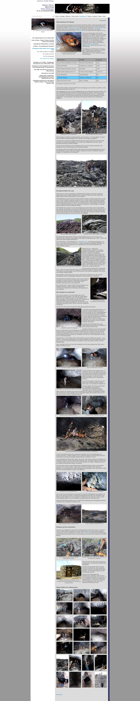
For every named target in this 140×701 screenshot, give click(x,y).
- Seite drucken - (103, 20)
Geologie (62, 16)
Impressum (40, 1)
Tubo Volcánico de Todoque (47, 58)
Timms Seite (74, 16)
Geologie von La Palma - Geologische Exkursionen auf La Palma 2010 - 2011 (43, 63)
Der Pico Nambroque (48, 56)
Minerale (68, 16)
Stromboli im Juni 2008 (47, 73)
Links (103, 16)
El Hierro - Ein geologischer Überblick (43, 46)
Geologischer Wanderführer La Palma (43, 44)
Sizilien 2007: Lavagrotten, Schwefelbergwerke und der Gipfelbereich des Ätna (46, 77)
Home (57, 16)
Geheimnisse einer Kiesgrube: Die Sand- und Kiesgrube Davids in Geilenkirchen (43, 66)
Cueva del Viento (80, 30)
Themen (89, 16)
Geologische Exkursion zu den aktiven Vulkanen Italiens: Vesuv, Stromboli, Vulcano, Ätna (43, 82)
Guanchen (87, 532)
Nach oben (59, 694)
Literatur (95, 16)
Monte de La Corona (74, 27)
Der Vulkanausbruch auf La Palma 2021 (43, 38)
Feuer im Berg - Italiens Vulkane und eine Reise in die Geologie (43, 41)
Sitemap (51, 1)
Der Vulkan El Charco (48, 54)
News (99, 16)
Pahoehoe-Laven (82, 242)
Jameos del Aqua (98, 27)
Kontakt (46, 1)
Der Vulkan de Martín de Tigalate (45, 51)
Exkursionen (82, 16)
